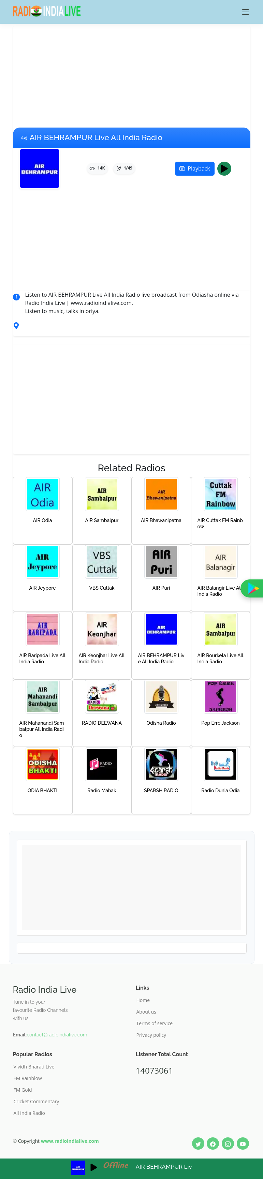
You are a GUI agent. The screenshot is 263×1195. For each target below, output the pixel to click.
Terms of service (154, 1023)
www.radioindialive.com (70, 1141)
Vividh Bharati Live (34, 1066)
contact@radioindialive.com (57, 1034)
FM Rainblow (28, 1078)
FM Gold (23, 1090)
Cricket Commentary (36, 1101)
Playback (194, 168)
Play (226, 168)
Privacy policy (151, 1035)
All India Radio (29, 1113)
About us (146, 1011)
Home (143, 1000)
